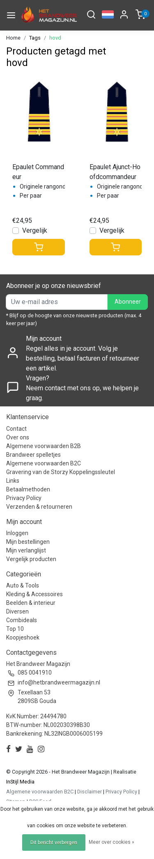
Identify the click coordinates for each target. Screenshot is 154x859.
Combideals (21, 620)
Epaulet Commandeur (38, 172)
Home (13, 38)
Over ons (17, 437)
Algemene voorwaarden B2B (43, 446)
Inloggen (17, 533)
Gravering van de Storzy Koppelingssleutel (60, 472)
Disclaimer (89, 791)
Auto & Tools (22, 585)
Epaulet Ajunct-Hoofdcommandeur (115, 172)
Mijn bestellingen (28, 541)
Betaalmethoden (28, 489)
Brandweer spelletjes (33, 454)
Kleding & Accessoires (34, 594)
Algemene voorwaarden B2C (43, 463)
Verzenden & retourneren (39, 506)
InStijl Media (20, 782)
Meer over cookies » (111, 842)
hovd (55, 38)
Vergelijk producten (31, 559)
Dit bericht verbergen (53, 842)
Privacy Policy (23, 498)
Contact (16, 428)
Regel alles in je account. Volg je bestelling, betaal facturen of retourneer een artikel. (82, 358)
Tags (35, 38)
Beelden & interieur (30, 602)
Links (12, 480)
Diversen (17, 611)
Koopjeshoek (22, 637)
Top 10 (15, 628)
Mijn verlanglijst (26, 550)
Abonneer (128, 301)
